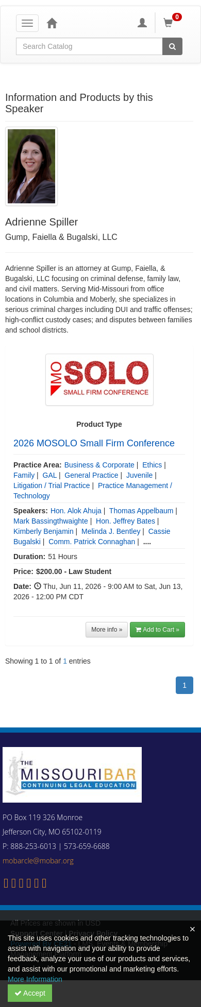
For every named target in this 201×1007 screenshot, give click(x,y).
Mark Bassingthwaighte (50, 521)
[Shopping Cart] (174, 23)
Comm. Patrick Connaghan (91, 541)
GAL (50, 475)
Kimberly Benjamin (43, 531)
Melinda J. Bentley (110, 531)
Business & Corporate (99, 465)
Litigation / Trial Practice (51, 485)
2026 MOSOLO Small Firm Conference (94, 443)
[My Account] (142, 23)
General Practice (91, 475)
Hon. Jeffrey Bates (125, 521)
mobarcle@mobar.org (38, 860)
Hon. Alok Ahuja (76, 511)
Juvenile (139, 475)
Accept (29, 993)
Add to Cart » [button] (157, 629)
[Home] (51, 23)
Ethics (152, 465)
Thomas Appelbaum (141, 511)
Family (24, 475)
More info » (106, 629)
